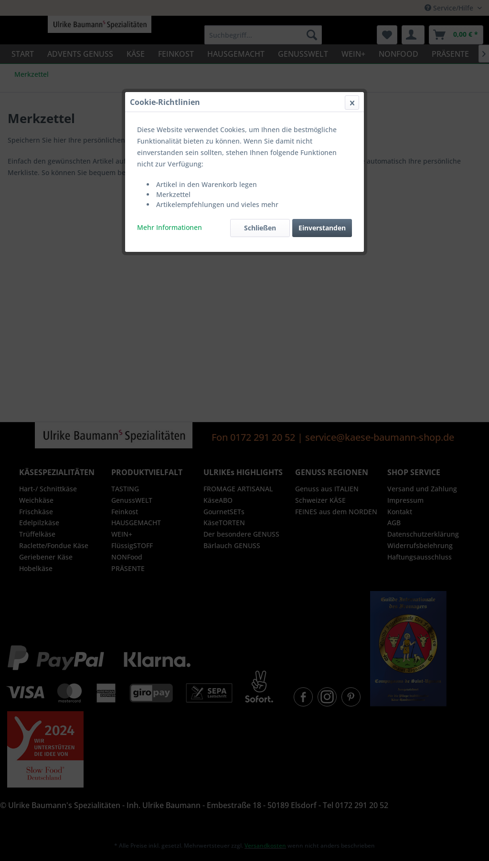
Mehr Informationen (169, 227)
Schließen (260, 227)
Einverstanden (322, 227)
